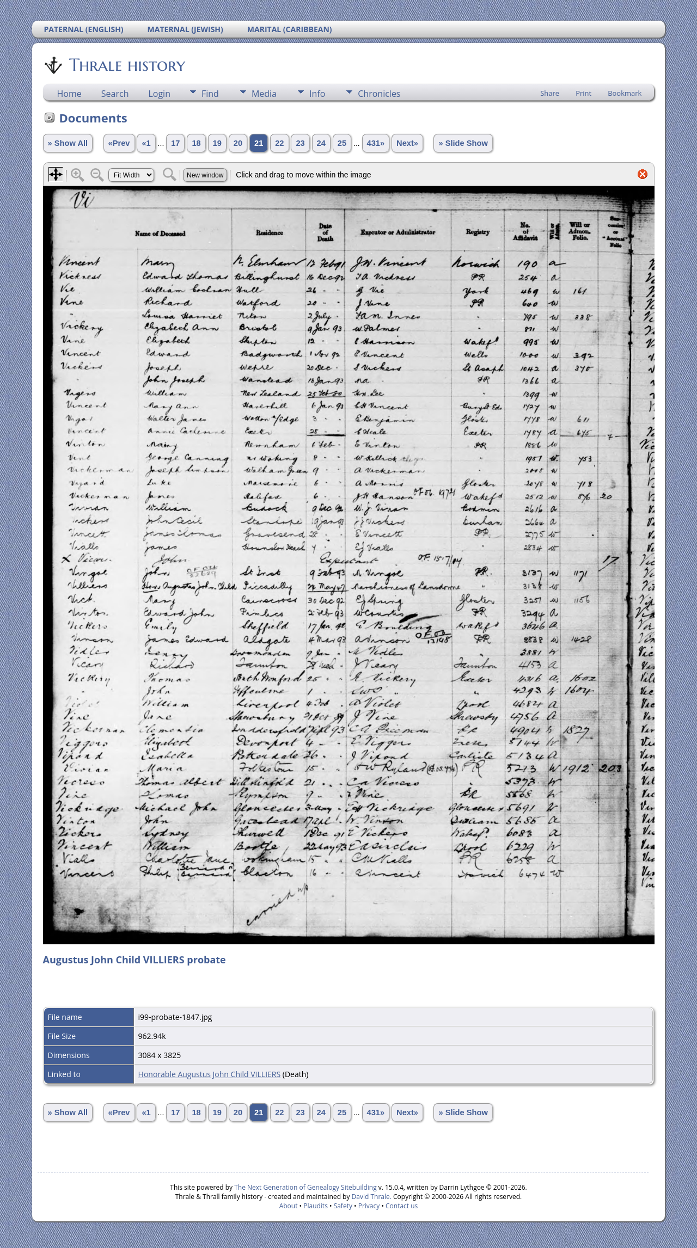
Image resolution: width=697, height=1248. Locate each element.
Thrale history (126, 65)
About (288, 1205)
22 (279, 143)
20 (238, 143)
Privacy (369, 1205)
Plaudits (315, 1205)
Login (159, 94)
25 (342, 143)
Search (115, 94)
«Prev (119, 143)
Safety (343, 1205)
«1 (146, 143)
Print (583, 93)
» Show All (68, 143)
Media (264, 94)
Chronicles (379, 94)
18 (196, 143)
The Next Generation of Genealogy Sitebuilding (305, 1187)
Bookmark (624, 93)
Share (549, 93)
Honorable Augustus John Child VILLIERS (209, 1074)
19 (217, 143)
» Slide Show (462, 143)
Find (210, 94)
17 (175, 143)
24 (321, 143)
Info (317, 94)
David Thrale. (370, 1196)
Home (69, 94)
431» (376, 143)
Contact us (402, 1205)
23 (300, 143)
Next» (407, 143)
